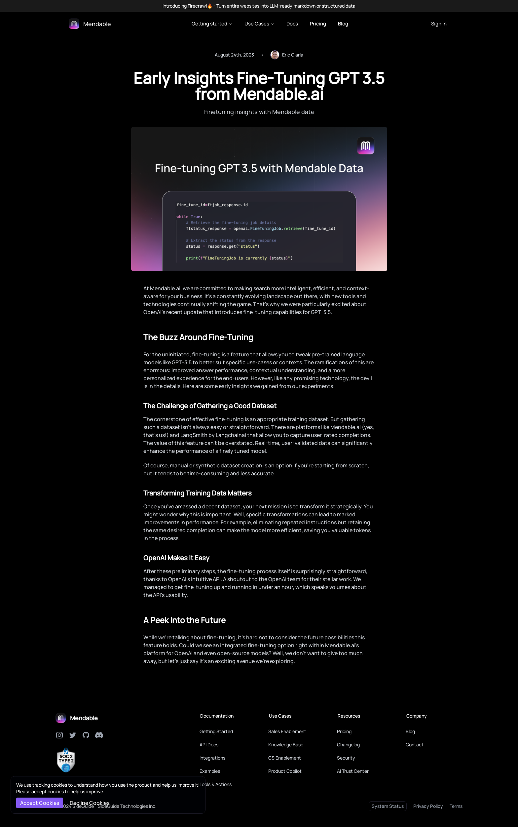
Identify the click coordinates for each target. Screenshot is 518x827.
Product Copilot (285, 771)
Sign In (439, 23)
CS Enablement (284, 758)
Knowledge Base (285, 744)
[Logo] (90, 24)
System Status (388, 806)
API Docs (209, 744)
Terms (456, 806)
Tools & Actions (216, 784)
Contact (415, 744)
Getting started (212, 23)
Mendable (84, 718)
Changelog (348, 744)
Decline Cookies (89, 803)
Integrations (212, 758)
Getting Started (216, 731)
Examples (210, 771)
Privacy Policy (428, 806)
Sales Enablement (287, 731)
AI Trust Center (353, 771)
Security (346, 758)
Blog (343, 23)
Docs (292, 23)
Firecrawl (197, 6)
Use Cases (259, 23)
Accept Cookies (39, 803)
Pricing (318, 23)
